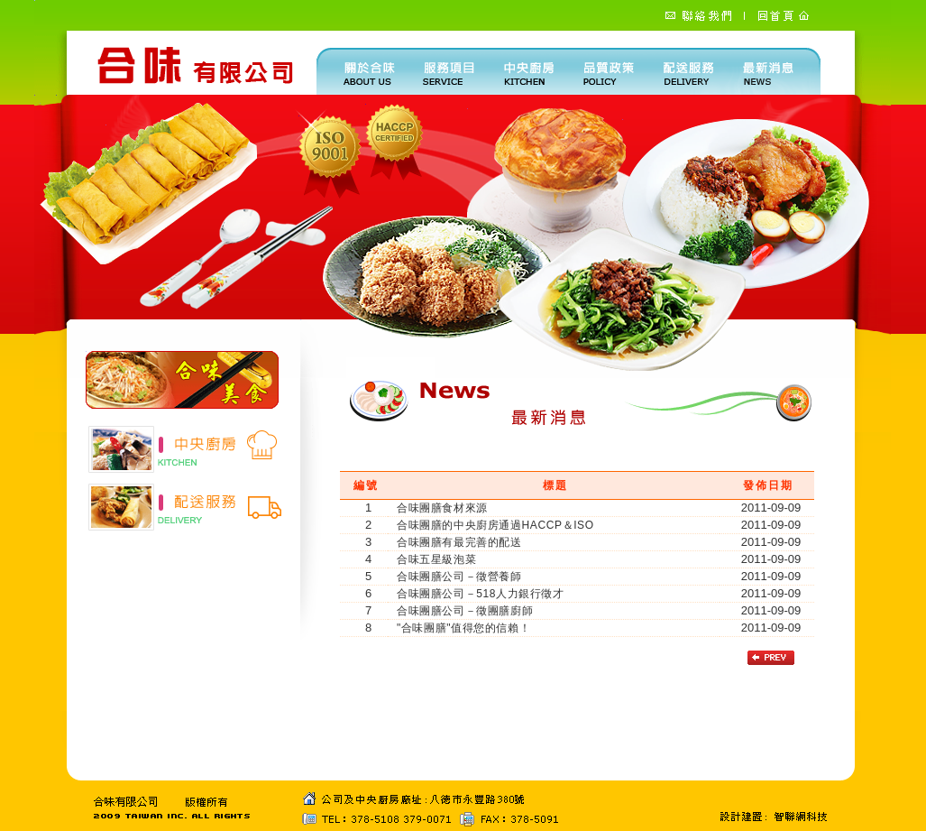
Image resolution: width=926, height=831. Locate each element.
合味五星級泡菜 (436, 559)
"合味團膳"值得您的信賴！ (463, 628)
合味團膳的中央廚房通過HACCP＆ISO (495, 525)
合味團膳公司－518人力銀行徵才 (480, 593)
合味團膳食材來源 (442, 508)
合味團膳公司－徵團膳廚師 (465, 611)
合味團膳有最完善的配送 (459, 542)
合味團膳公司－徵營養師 (459, 576)
